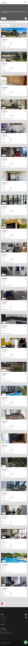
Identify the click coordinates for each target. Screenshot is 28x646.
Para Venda (4, 616)
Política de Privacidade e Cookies (5, 643)
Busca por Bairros (5, 25)
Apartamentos (10, 21)
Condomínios (4, 621)
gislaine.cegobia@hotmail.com (6, 632)
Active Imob (9, 642)
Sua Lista (3, 626)
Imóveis (3, 21)
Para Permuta (4, 619)
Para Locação (4, 617)
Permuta (6, 21)
